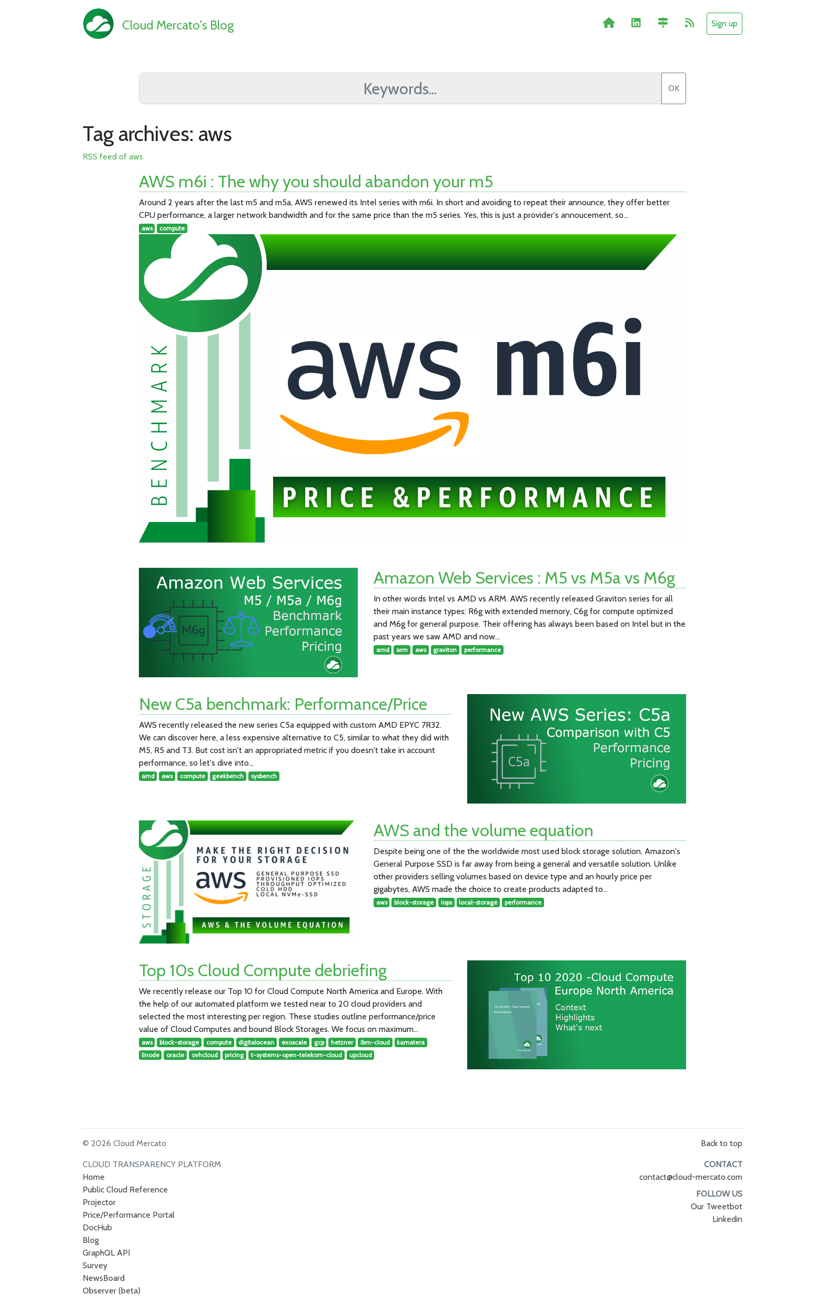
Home (94, 1177)
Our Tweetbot (716, 1206)
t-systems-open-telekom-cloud (296, 1055)
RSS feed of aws (113, 157)
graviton (445, 650)
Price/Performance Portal (129, 1215)
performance (482, 650)
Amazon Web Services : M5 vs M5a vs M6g (524, 577)
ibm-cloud (375, 1042)
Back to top (721, 1143)
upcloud (360, 1055)
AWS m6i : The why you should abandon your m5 (316, 181)
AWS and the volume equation (483, 830)
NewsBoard (104, 1278)
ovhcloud (205, 1055)
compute (172, 228)
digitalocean (256, 1042)
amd (382, 650)
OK (673, 88)
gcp (319, 1042)
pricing (234, 1055)
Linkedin (727, 1219)
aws (147, 228)
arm (402, 650)
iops (446, 902)
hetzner (342, 1042)
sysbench (264, 776)
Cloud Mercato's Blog (178, 25)
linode (150, 1055)
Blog (91, 1240)
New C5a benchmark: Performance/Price (283, 704)
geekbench (228, 776)
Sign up (724, 23)
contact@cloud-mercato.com (690, 1177)
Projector (99, 1202)
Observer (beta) (111, 1291)
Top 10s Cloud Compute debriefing (263, 970)
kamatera (411, 1042)
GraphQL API (106, 1253)
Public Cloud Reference (125, 1190)
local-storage (478, 902)
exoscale (294, 1042)
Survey (95, 1265)
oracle (175, 1055)
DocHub (97, 1227)
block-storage (414, 902)
